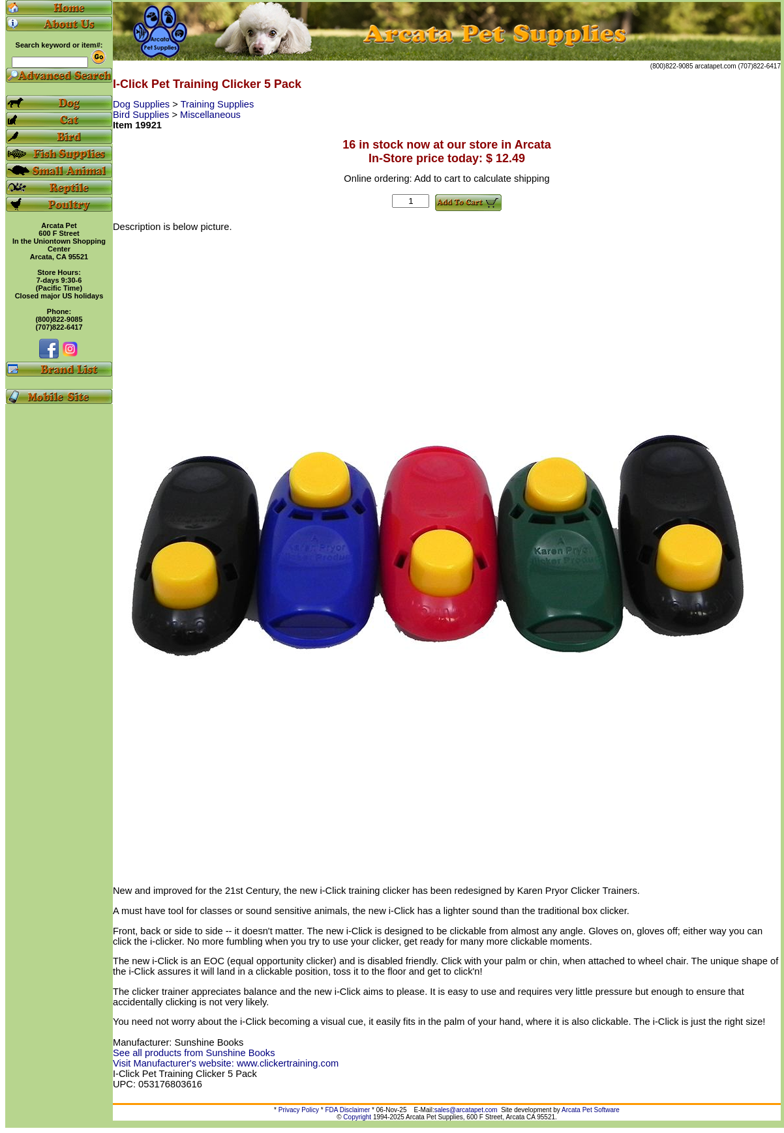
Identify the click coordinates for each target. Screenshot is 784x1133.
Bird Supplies (142, 114)
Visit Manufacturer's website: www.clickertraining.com (226, 1063)
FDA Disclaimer (347, 1109)
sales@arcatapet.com (466, 1109)
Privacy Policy (299, 1109)
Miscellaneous (210, 114)
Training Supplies (217, 104)
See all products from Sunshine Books (194, 1053)
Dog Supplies (142, 104)
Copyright (357, 1117)
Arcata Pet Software (591, 1109)
